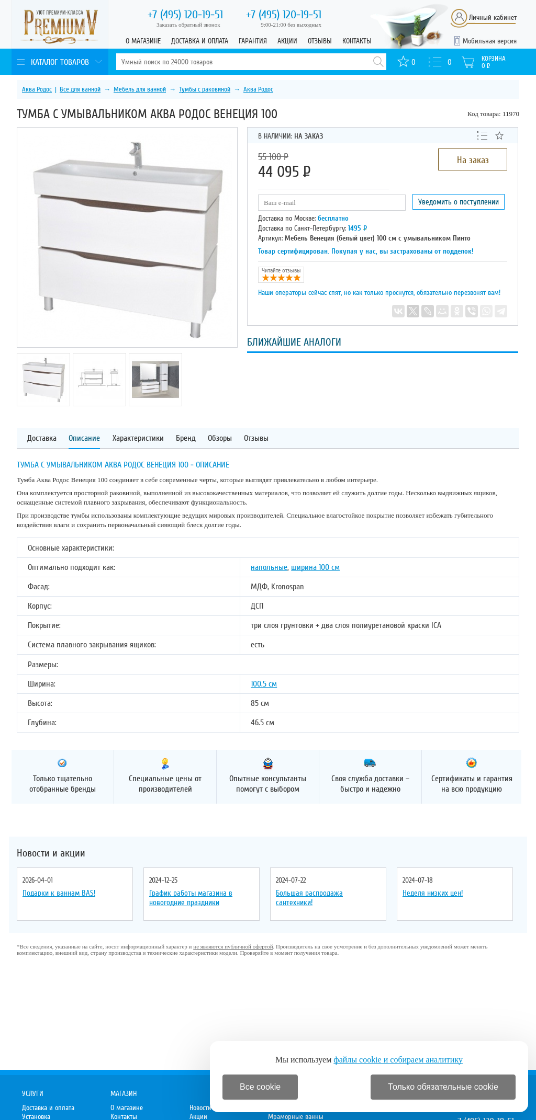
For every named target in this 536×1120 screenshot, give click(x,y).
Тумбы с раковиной (204, 89)
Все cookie (260, 1086)
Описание (84, 438)
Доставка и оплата (199, 41)
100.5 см (264, 684)
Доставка (42, 438)
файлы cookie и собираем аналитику (398, 1059)
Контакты (357, 41)
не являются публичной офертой (233, 946)
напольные (269, 567)
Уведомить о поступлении (458, 202)
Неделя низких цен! (433, 893)
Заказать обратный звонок (188, 24)
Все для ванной (80, 89)
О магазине (143, 41)
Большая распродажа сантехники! (309, 897)
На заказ (473, 160)
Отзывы (320, 41)
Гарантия (253, 41)
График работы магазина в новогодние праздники (190, 897)
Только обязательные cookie (443, 1086)
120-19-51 (185, 14)
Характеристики (138, 438)
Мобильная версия (490, 41)
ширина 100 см (315, 567)
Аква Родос (37, 89)
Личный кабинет (493, 17)
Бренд (186, 438)
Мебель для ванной (140, 89)
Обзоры (220, 438)
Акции (287, 41)
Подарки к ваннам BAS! (59, 893)
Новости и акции (51, 853)
